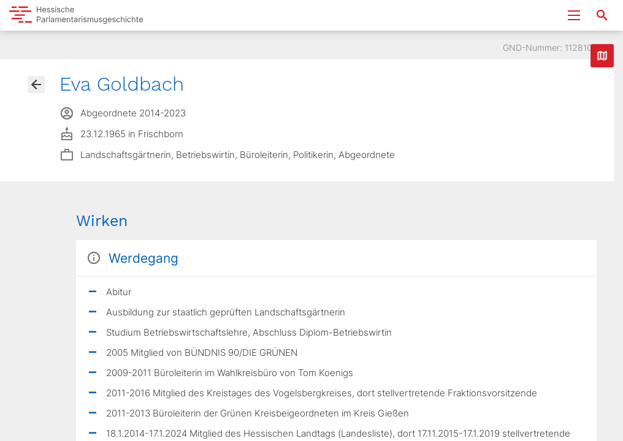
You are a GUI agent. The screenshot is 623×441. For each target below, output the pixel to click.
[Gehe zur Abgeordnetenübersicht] (36, 84)
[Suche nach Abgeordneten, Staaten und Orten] (602, 15)
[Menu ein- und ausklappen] (574, 15)
